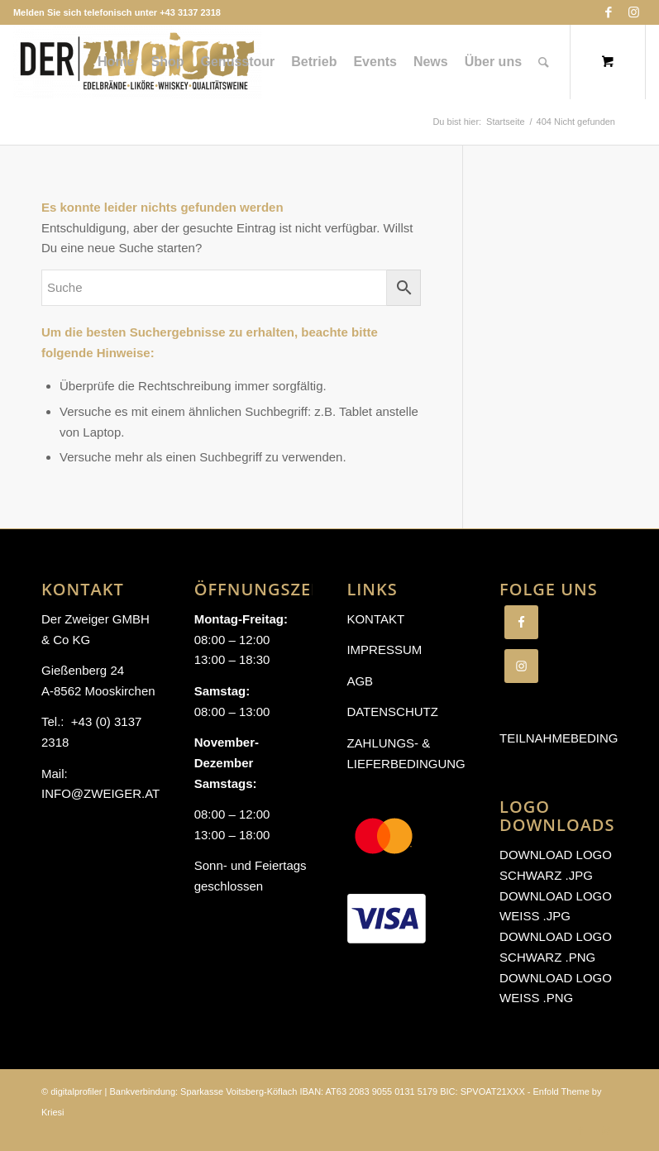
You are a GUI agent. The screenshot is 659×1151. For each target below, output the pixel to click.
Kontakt (375, 619)
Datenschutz (392, 711)
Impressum (384, 649)
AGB (359, 681)
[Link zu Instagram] (633, 12)
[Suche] (543, 62)
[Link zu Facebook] (608, 12)
